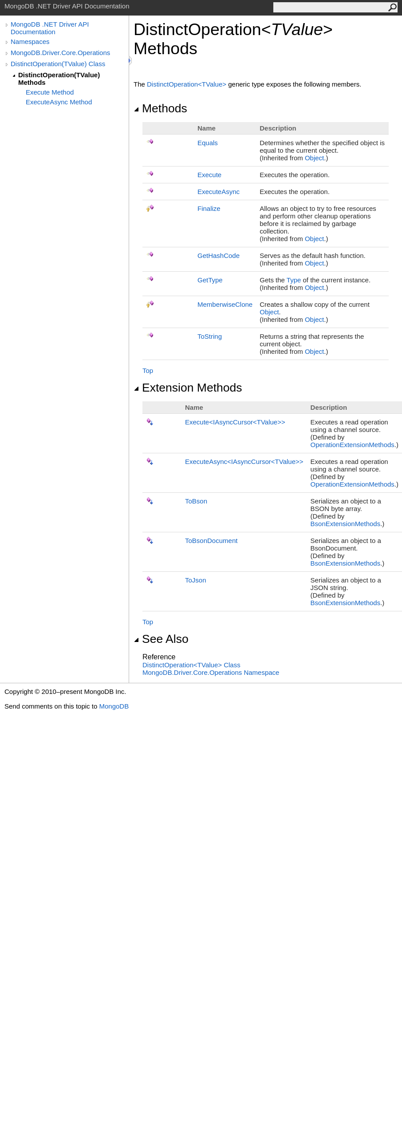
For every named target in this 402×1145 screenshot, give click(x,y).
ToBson (196, 501)
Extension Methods (188, 387)
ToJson (195, 580)
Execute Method (50, 92)
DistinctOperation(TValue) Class (58, 63)
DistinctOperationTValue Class (191, 665)
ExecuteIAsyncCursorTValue (235, 422)
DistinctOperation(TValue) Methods (59, 78)
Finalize (209, 208)
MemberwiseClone (224, 304)
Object (314, 158)
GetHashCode (218, 255)
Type (294, 280)
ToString (209, 336)
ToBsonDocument (211, 540)
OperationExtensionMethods (352, 444)
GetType (210, 280)
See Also (161, 639)
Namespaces (30, 41)
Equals (207, 143)
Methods (160, 108)
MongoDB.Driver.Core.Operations (60, 52)
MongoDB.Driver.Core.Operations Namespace (210, 672)
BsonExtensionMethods (346, 523)
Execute (209, 174)
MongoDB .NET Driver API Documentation (50, 28)
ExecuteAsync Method (59, 102)
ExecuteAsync (218, 191)
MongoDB (114, 706)
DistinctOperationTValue (187, 84)
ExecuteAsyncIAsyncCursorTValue (244, 461)
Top (147, 370)
